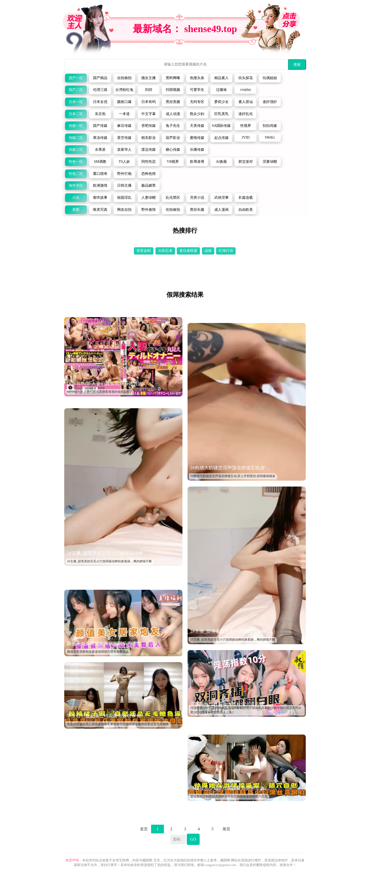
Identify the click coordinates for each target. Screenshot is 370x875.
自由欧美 (245, 210)
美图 (75, 210)
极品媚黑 (148, 185)
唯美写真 (100, 210)
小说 (75, 197)
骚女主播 (148, 78)
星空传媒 (124, 138)
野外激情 (148, 210)
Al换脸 (221, 162)
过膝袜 (221, 90)
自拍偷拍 (124, 78)
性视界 (245, 126)
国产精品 (100, 78)
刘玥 (148, 90)
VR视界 (173, 162)
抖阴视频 (173, 90)
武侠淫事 (221, 197)
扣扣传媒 (270, 126)
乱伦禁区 (173, 197)
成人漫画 (221, 210)
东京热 (100, 114)
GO (193, 839)
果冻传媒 (100, 138)
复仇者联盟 (188, 251)
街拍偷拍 (173, 210)
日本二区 (76, 114)
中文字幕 (148, 114)
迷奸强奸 (270, 102)
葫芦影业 (173, 138)
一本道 (124, 114)
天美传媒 (197, 126)
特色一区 (76, 162)
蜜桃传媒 (197, 138)
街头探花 (245, 78)
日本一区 (76, 102)
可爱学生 (197, 90)
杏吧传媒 (148, 126)
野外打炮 (124, 174)
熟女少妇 (197, 114)
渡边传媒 (148, 149)
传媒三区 (76, 149)
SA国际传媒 (221, 126)
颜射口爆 (124, 102)
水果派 (100, 149)
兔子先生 (173, 126)
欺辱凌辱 (197, 162)
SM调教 (100, 162)
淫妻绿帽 (270, 162)
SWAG (270, 137)
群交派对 (245, 162)
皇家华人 (124, 149)
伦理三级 (100, 90)
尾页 (226, 829)
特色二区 (76, 174)
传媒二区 (76, 138)
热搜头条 (197, 78)
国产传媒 (100, 126)
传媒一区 (76, 126)
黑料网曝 (173, 78)
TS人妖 (124, 162)
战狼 (208, 251)
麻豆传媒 (124, 126)
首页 (144, 829)
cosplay (245, 89)
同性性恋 (148, 162)
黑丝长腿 (197, 210)
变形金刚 (143, 251)
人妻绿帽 (148, 197)
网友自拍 (124, 210)
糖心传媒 (173, 149)
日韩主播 (124, 185)
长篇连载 (245, 197)
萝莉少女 (221, 102)
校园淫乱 (124, 197)
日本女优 (100, 102)
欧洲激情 (100, 185)
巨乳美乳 (221, 114)
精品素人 (221, 78)
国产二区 (76, 90)
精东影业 (148, 138)
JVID (245, 137)
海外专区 (76, 185)
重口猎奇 (100, 174)
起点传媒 (221, 138)
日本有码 (148, 102)
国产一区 (76, 78)
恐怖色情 (148, 174)
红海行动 (226, 251)
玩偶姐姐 (270, 78)
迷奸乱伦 (245, 114)
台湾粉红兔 (124, 90)
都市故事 (100, 197)
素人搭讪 (245, 102)
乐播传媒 (197, 149)
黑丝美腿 (173, 102)
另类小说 (197, 197)
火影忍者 (165, 251)
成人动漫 (173, 114)
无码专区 (197, 102)
